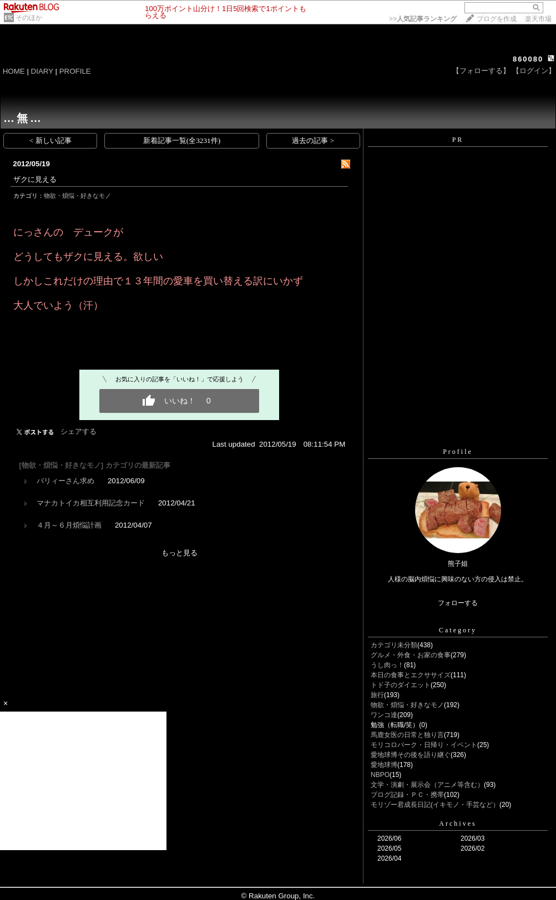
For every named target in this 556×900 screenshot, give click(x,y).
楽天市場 (538, 19)
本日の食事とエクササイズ (411, 675)
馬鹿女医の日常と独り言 (407, 735)
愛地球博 (384, 765)
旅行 (377, 695)
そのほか (29, 18)
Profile (458, 452)
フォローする (458, 603)
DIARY (42, 71)
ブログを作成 (497, 19)
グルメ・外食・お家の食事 (411, 655)
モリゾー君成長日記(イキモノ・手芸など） (435, 805)
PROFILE (75, 71)
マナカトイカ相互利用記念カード (91, 503)
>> (423, 19)
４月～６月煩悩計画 (69, 525)
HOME (14, 71)
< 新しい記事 (50, 140)
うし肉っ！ (387, 665)
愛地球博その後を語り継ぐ (411, 755)
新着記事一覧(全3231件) (182, 140)
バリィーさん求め (65, 481)
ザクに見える (35, 179)
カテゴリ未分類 (394, 645)
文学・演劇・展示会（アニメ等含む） (427, 785)
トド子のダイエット (401, 685)
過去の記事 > (313, 140)
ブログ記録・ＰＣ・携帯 (407, 795)
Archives (457, 823)
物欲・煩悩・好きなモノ (77, 195)
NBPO (380, 775)
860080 (528, 59)
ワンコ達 (384, 715)
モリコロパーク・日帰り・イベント (424, 745)
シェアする (78, 431)
